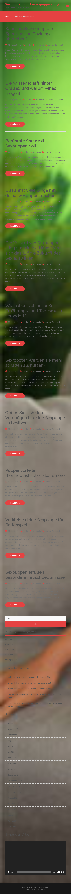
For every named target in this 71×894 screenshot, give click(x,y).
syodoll (29, 45)
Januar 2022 (13, 729)
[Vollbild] (62, 872)
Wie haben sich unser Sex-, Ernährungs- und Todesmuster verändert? (35, 310)
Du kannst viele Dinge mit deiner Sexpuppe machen (30, 193)
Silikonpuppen (11, 659)
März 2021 (12, 763)
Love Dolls (9, 649)
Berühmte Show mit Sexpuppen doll (24, 143)
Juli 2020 (11, 803)
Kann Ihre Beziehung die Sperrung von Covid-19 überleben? (29, 33)
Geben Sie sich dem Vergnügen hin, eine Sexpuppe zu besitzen (35, 417)
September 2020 (15, 792)
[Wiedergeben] (8, 872)
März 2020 (12, 826)
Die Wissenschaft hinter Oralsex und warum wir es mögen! (30, 88)
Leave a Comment (55, 45)
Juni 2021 (11, 752)
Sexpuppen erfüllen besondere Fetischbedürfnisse (35, 575)
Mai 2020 (12, 815)
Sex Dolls (9, 639)
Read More (15, 66)
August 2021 (13, 740)
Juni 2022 (11, 723)
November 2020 (15, 780)
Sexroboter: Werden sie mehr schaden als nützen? (33, 363)
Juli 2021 (11, 746)
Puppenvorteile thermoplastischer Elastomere (35, 473)
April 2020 (12, 821)
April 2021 (12, 757)
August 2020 (13, 798)
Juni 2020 (11, 809)
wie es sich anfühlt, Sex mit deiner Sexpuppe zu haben (30, 688)
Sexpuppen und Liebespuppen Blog (32, 4)
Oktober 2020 (14, 786)
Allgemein (40, 45)
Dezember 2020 (15, 775)
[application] (35, 858)
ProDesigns (42, 889)
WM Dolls (9, 644)
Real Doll (9, 654)
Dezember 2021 (15, 734)
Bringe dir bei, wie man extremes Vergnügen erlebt (29, 683)
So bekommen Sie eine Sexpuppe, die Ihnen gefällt (29, 677)
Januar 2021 (13, 769)
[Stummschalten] (58, 872)
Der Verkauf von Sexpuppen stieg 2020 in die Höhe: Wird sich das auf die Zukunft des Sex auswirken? (33, 250)
